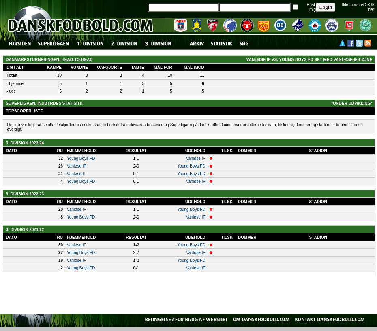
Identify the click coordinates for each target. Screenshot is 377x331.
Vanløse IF (196, 158)
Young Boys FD (81, 158)
